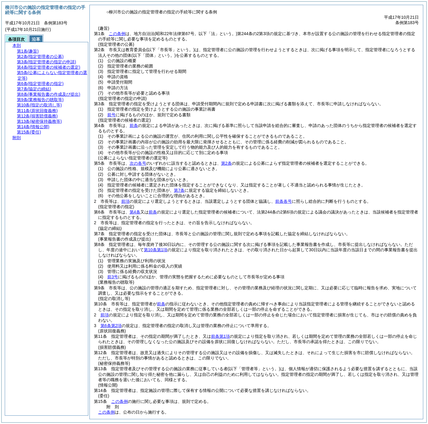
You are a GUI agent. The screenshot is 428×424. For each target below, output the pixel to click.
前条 (134, 125)
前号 (111, 114)
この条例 (117, 33)
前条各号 (283, 201)
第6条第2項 (111, 325)
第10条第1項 (155, 249)
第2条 (226, 163)
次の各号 (138, 163)
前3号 (112, 276)
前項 (125, 201)
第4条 (135, 212)
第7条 (179, 190)
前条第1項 (220, 336)
